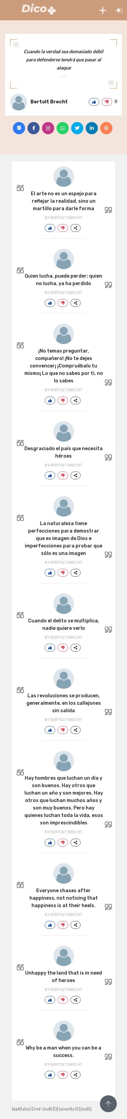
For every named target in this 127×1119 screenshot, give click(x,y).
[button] (103, 10)
